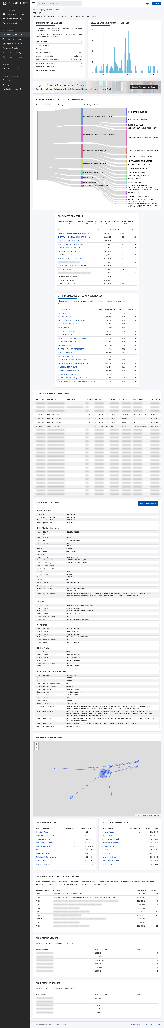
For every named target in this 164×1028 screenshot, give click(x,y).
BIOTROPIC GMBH (134, 193)
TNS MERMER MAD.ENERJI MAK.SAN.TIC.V (73, 378)
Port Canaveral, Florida (44, 842)
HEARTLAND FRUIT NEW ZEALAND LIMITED (144, 151)
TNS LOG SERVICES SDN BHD (68, 370)
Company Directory (45, 10)
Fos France (106, 853)
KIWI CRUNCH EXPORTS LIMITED (140, 157)
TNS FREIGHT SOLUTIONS (67, 367)
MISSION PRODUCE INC (137, 202)
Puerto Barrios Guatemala (111, 850)
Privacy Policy (135, 1025)
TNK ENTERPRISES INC (66, 331)
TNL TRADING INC (64, 345)
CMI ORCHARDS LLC (135, 125)
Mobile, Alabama (42, 853)
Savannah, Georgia (43, 839)
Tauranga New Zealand (110, 839)
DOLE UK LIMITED (134, 179)
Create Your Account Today (144, 87)
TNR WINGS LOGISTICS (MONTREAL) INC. (73, 363)
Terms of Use (148, 1025)
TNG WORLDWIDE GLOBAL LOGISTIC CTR (73, 320)
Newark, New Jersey (43, 846)
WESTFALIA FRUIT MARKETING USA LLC (142, 203)
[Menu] (33, 3)
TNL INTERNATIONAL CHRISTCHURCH (72, 338)
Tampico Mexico (108, 832)
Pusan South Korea (109, 857)
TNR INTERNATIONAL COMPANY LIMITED (73, 360)
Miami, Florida (41, 850)
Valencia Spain (107, 864)
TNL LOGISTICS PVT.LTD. (67, 342)
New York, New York (43, 864)
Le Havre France (108, 846)
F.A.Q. (159, 1025)
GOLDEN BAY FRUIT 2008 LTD (139, 164)
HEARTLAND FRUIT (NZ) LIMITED (140, 161)
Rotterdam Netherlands (110, 860)
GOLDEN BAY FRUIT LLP (137, 182)
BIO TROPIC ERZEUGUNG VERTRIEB (141, 200)
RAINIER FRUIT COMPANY (137, 120)
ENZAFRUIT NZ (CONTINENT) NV (95, 151)
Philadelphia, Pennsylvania (46, 857)
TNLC (41, 145)
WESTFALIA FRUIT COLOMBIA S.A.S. (96, 186)
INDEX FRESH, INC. (135, 206)
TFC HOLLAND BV (64, 269)
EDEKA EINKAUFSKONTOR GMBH (140, 188)
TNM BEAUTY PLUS (65, 352)
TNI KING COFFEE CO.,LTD (67, 324)
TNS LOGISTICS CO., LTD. (67, 374)
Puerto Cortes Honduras (111, 842)
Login (147, 3)
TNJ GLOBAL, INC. (64, 327)
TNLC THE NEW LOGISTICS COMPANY (72, 349)
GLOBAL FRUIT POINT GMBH (138, 185)
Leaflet (138, 815)
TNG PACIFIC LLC (64, 313)
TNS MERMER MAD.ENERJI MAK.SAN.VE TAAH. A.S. (76, 381)
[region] (15, 517)
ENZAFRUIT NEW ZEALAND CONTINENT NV (144, 128)
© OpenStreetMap (146, 815)
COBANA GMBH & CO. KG (137, 168)
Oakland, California (43, 860)
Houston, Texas (42, 832)
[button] (36, 744)
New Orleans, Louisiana (45, 835)
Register (157, 3)
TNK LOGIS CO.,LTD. (65, 335)
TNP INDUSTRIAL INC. (66, 356)
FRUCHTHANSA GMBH (136, 172)
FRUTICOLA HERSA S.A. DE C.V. (94, 177)
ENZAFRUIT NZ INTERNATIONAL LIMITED (98, 116)
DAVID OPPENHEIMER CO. (137, 112)
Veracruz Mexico (108, 835)
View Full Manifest (148, 503)
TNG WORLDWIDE (64, 317)
